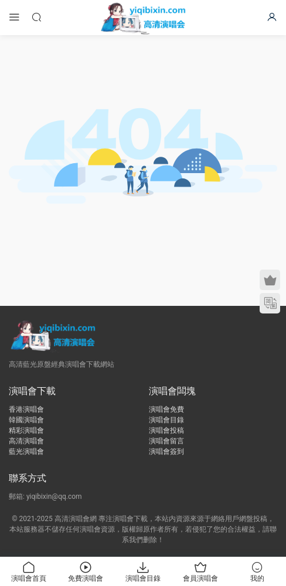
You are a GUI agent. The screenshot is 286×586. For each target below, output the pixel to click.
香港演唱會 (26, 409)
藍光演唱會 (26, 451)
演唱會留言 (166, 441)
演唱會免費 (166, 409)
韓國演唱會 (26, 420)
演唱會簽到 (166, 451)
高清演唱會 (26, 441)
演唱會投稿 (166, 430)
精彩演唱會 (26, 430)
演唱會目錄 (166, 420)
